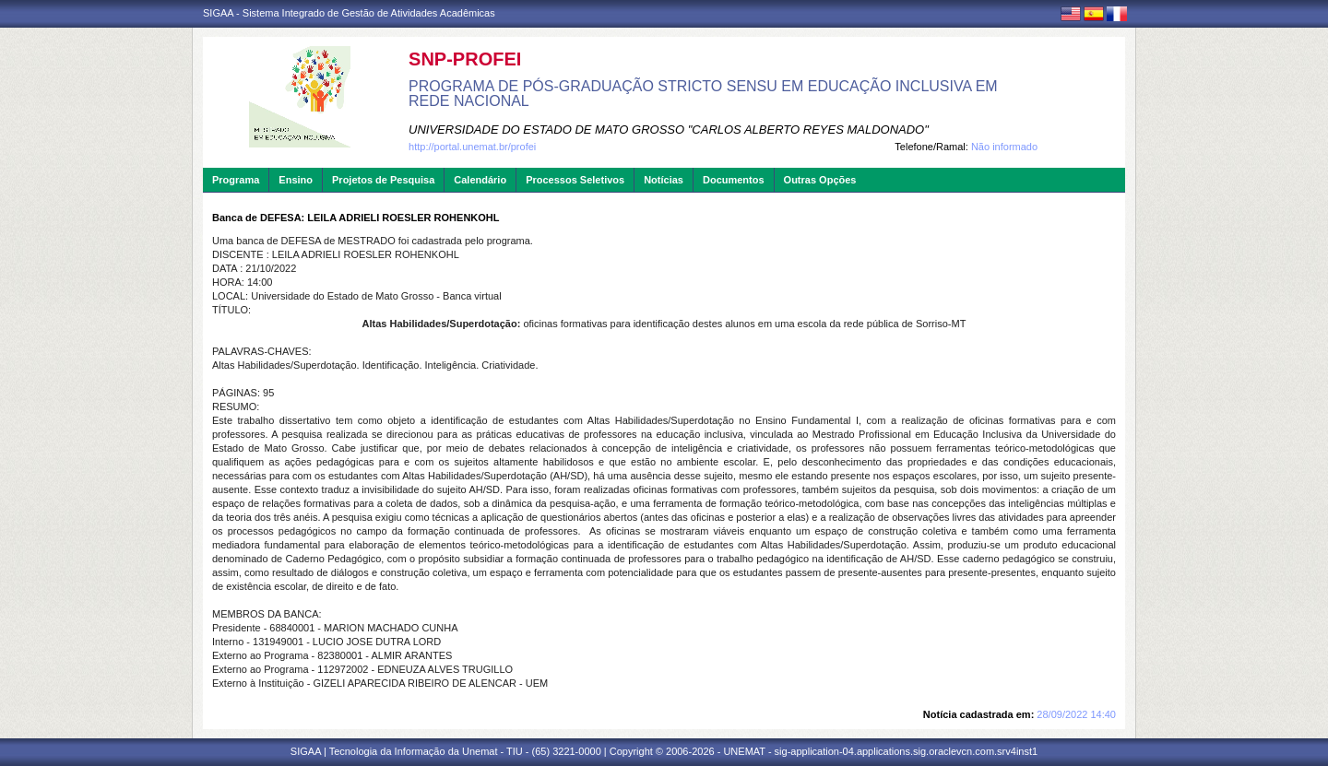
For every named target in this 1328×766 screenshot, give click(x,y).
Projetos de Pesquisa (383, 179)
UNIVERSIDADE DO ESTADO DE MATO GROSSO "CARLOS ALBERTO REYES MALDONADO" (669, 129)
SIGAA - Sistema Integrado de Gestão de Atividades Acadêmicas (349, 12)
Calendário (480, 179)
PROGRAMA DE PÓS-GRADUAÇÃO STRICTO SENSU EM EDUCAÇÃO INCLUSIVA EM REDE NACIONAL (703, 93)
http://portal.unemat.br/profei (472, 146)
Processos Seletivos (575, 179)
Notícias (663, 179)
